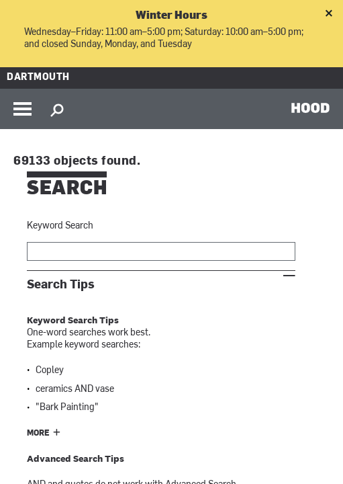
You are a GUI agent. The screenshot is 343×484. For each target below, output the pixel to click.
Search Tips (61, 285)
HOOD (310, 107)
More (38, 434)
